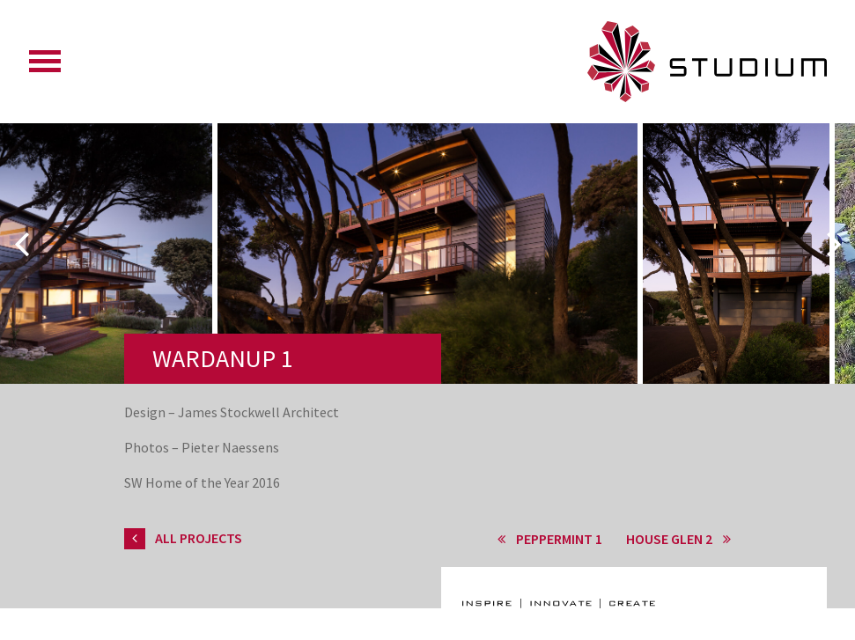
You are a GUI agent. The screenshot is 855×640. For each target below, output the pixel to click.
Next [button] (834, 244)
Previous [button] (21, 244)
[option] (427, 296)
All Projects (183, 538)
